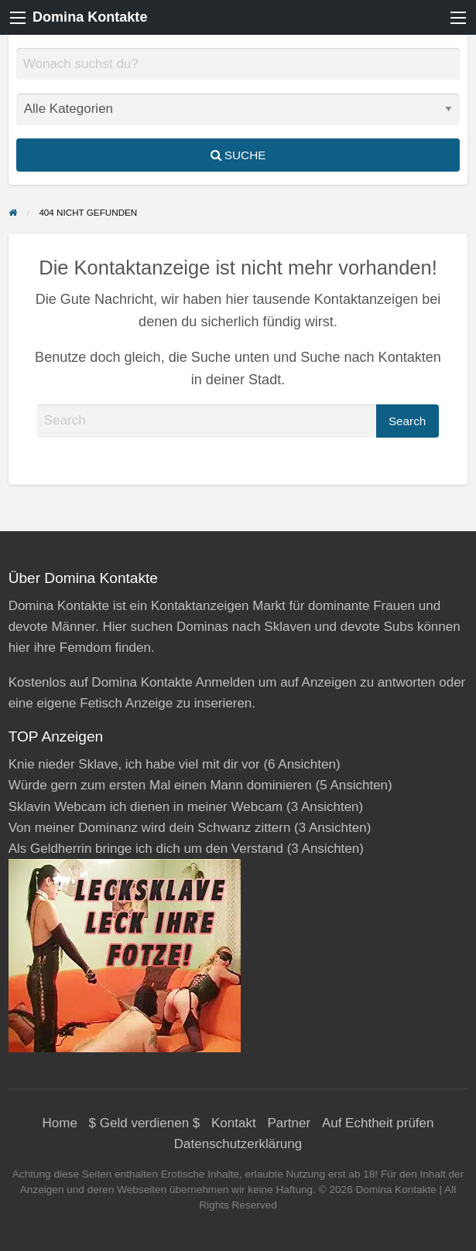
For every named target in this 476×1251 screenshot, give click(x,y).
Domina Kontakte (90, 17)
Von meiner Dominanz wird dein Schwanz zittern (150, 827)
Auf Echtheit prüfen (378, 1123)
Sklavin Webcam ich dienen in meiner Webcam (146, 806)
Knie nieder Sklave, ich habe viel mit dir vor (134, 764)
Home (60, 1123)
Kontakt (233, 1123)
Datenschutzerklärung (238, 1144)
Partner (288, 1123)
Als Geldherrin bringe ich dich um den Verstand (146, 848)
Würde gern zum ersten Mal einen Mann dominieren (160, 785)
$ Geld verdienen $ (144, 1123)
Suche (238, 155)
